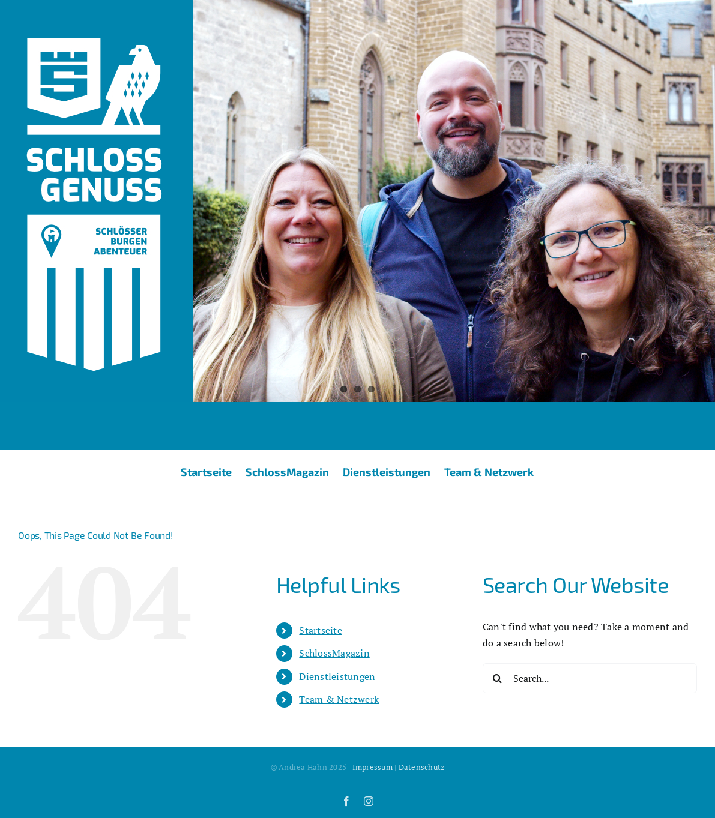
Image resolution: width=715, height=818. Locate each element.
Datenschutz (422, 767)
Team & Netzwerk (339, 699)
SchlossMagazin (334, 653)
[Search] (498, 678)
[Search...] (590, 678)
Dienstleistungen (337, 676)
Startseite (320, 630)
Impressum (372, 767)
